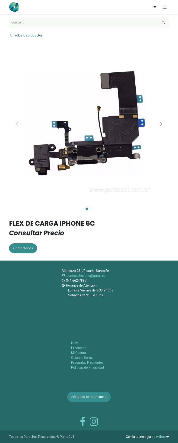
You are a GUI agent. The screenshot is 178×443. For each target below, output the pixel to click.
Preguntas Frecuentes (87, 362)
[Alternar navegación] (164, 7)
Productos (78, 348)
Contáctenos (23, 248)
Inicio (75, 343)
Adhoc (161, 437)
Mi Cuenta (78, 353)
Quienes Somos (82, 358)
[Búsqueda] (163, 22)
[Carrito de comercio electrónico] (154, 7)
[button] (17, 123)
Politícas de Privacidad (87, 367)
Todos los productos (26, 35)
